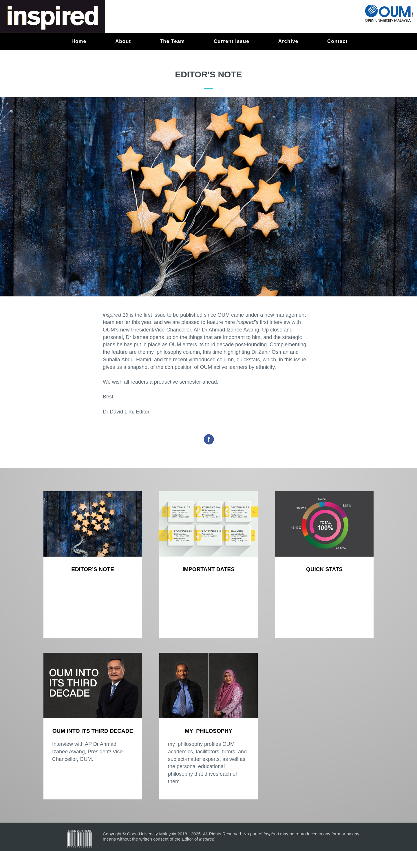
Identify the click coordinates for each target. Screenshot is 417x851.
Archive (288, 41)
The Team (172, 41)
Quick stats (324, 569)
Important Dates (208, 569)
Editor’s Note (92, 569)
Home (79, 41)
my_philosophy (208, 731)
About (123, 41)
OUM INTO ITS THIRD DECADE (92, 731)
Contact (337, 41)
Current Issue (231, 41)
